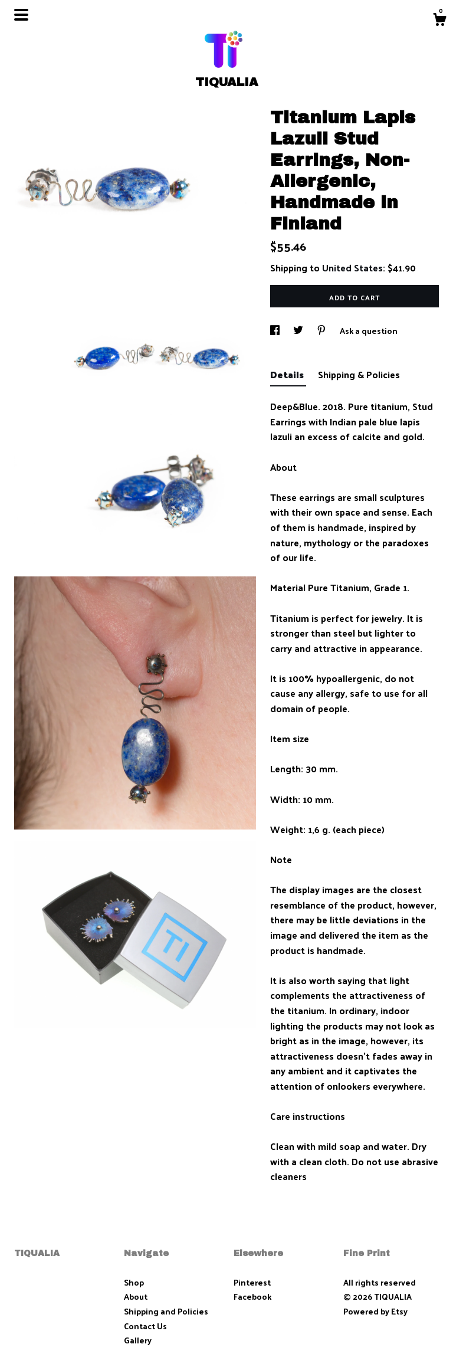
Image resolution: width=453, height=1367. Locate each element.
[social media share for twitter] (299, 330)
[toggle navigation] (21, 15)
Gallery (138, 1340)
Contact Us (145, 1326)
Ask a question (369, 330)
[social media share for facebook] (275, 330)
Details (288, 374)
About (135, 1296)
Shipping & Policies (359, 374)
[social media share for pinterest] (322, 330)
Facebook (252, 1296)
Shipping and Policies (166, 1311)
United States (352, 267)
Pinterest (252, 1282)
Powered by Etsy (375, 1311)
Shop (134, 1282)
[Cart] (439, 20)
